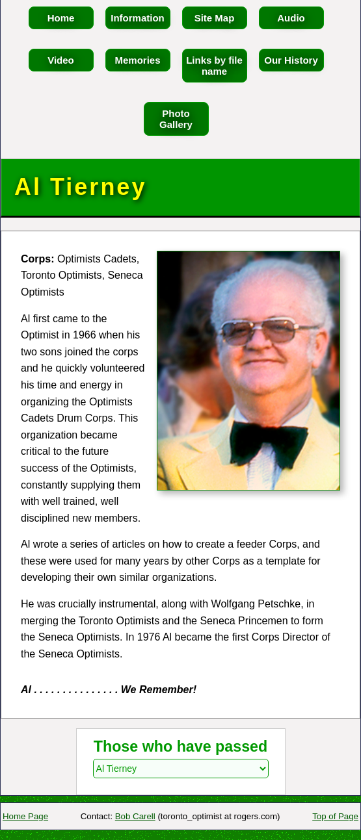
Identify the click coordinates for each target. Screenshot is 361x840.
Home (61, 17)
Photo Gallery (176, 119)
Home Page (25, 816)
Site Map (214, 17)
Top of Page (335, 816)
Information (138, 17)
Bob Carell (135, 816)
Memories (137, 60)
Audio (291, 17)
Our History (291, 60)
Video (60, 60)
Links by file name (214, 66)
